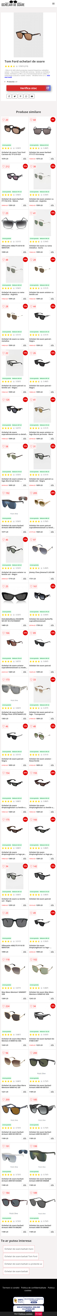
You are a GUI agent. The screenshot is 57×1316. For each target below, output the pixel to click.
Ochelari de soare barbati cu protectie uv (23, 1264)
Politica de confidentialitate (33, 1287)
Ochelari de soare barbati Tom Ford (20, 1256)
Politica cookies (25, 1313)
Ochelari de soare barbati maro (18, 1249)
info (24, 158)
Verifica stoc (35, 88)
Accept (38, 1313)
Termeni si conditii (10, 1287)
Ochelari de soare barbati (16, 1271)
